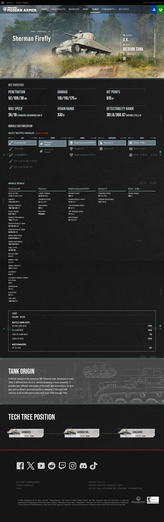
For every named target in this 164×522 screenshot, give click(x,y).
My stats (124, 9)
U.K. (49, 32)
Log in (145, 3)
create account (156, 3)
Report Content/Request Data (106, 485)
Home (44, 9)
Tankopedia (41, 32)
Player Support (25, 485)
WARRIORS (74, 9)
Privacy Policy (97, 482)
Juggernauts (57, 9)
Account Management (28, 482)
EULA (18, 488)
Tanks (95, 9)
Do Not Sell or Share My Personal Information (115, 488)
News (85, 9)
